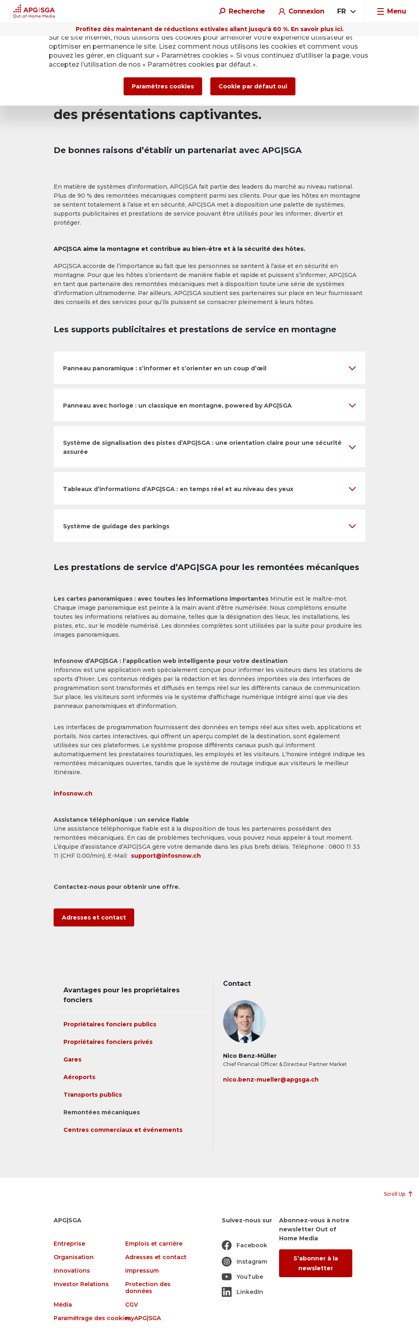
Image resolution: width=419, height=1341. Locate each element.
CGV (131, 1304)
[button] (209, 368)
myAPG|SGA (143, 1318)
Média (63, 1304)
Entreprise (69, 1243)
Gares (72, 1059)
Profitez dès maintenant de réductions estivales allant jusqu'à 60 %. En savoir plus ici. (210, 29)
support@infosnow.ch (166, 855)
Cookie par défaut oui (253, 86)
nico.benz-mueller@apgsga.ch (271, 1079)
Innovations (72, 1270)
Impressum (142, 1270)
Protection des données (148, 1288)
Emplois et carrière (153, 1243)
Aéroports (79, 1077)
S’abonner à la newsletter (315, 1263)
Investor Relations (81, 1284)
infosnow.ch (73, 793)
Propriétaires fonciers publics (109, 1024)
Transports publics (92, 1094)
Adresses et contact (94, 917)
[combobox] (346, 11)
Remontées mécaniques (101, 1112)
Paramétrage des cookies (92, 1318)
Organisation (74, 1257)
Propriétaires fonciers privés (108, 1042)
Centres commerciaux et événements (122, 1130)
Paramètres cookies (163, 86)
